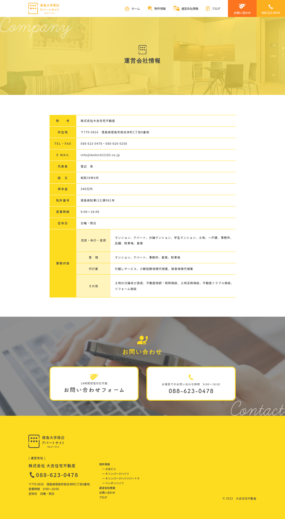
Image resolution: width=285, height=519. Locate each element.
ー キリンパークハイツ (115, 474)
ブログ (103, 497)
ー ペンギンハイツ (113, 483)
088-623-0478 (57, 475)
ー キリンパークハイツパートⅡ (121, 478)
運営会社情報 (107, 488)
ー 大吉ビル (109, 469)
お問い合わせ (107, 493)
